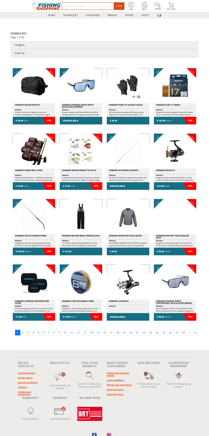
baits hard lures (115, 389)
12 (78, 332)
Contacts (158, 6)
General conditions (28, 382)
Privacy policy (25, 377)
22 (144, 332)
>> (195, 332)
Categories (93, 15)
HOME (51, 15)
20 (130, 332)
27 (176, 332)
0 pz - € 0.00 (171, 6)
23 (150, 332)
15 (98, 332)
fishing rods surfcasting (119, 385)
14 (91, 332)
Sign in (144, 6)
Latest (145, 15)
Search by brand (26, 373)
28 (183, 332)
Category (20, 45)
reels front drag (115, 394)
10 (65, 332)
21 (137, 332)
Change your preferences (24, 393)
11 (71, 332)
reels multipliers (115, 380)
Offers (129, 15)
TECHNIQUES (70, 15)
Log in (131, 6)
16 (104, 332)
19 (124, 332)
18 (117, 332)
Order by (20, 53)
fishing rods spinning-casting (118, 374)
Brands (112, 15)
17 (111, 332)
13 (84, 332)
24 (157, 332)
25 (163, 332)
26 (170, 332)
